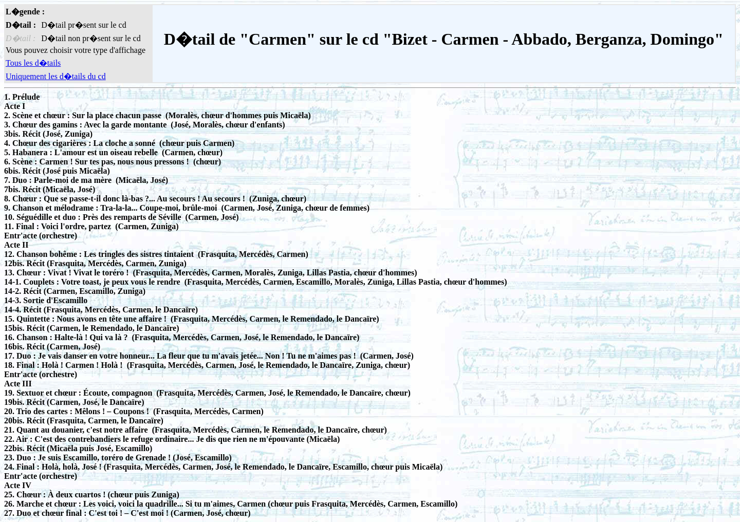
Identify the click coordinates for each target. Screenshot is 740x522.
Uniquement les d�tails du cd (56, 76)
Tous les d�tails (33, 63)
